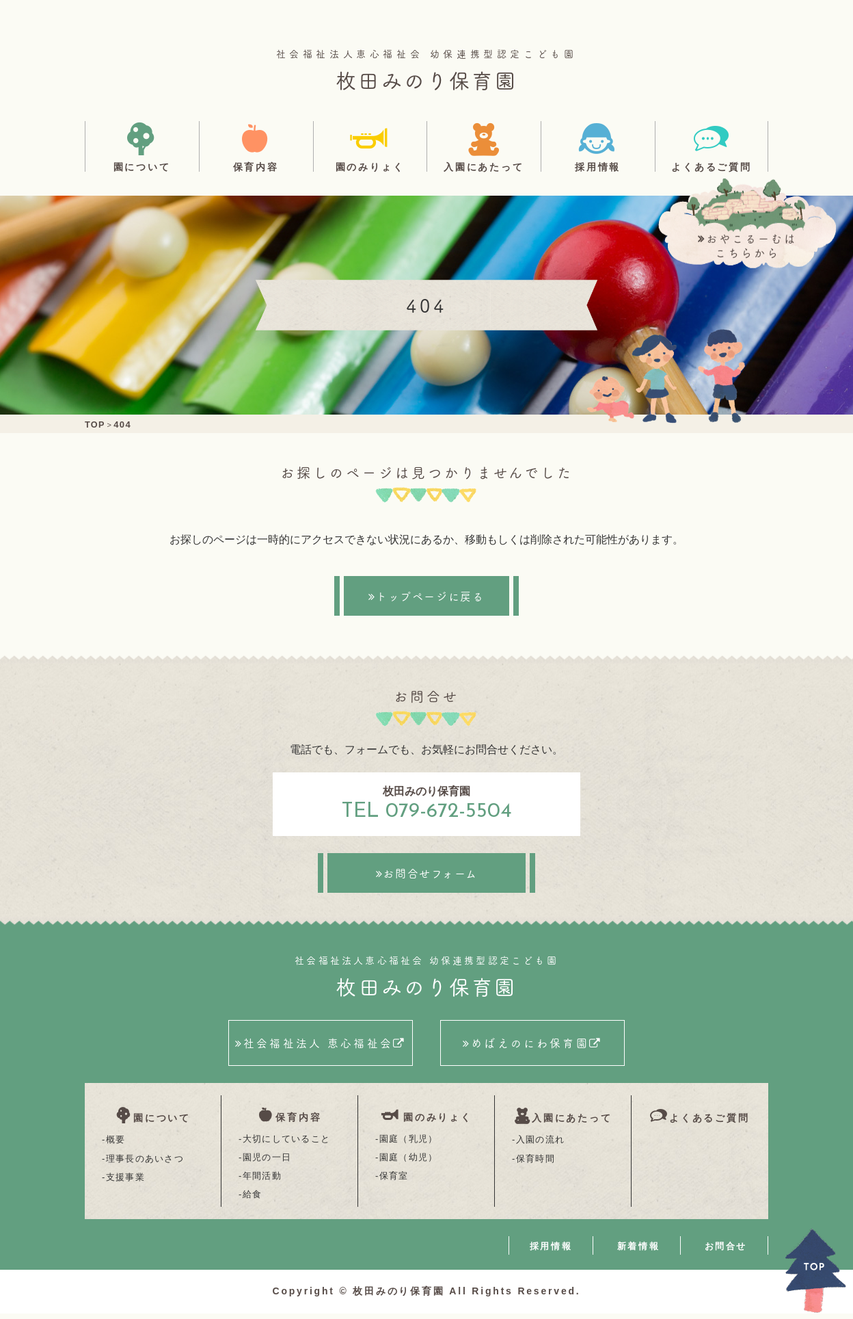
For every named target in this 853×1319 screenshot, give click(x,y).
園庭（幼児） (408, 1162)
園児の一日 (267, 1162)
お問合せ (726, 1251)
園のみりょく (370, 166)
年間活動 (262, 1180)
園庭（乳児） (408, 1143)
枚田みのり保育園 (426, 79)
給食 (252, 1199)
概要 (116, 1143)
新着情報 (638, 1251)
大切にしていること (287, 1143)
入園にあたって (484, 166)
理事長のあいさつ (145, 1162)
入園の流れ (540, 1143)
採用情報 (598, 166)
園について (142, 166)
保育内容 (256, 166)
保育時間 (535, 1162)
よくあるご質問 (711, 166)
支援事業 (125, 1180)
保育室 (394, 1180)
